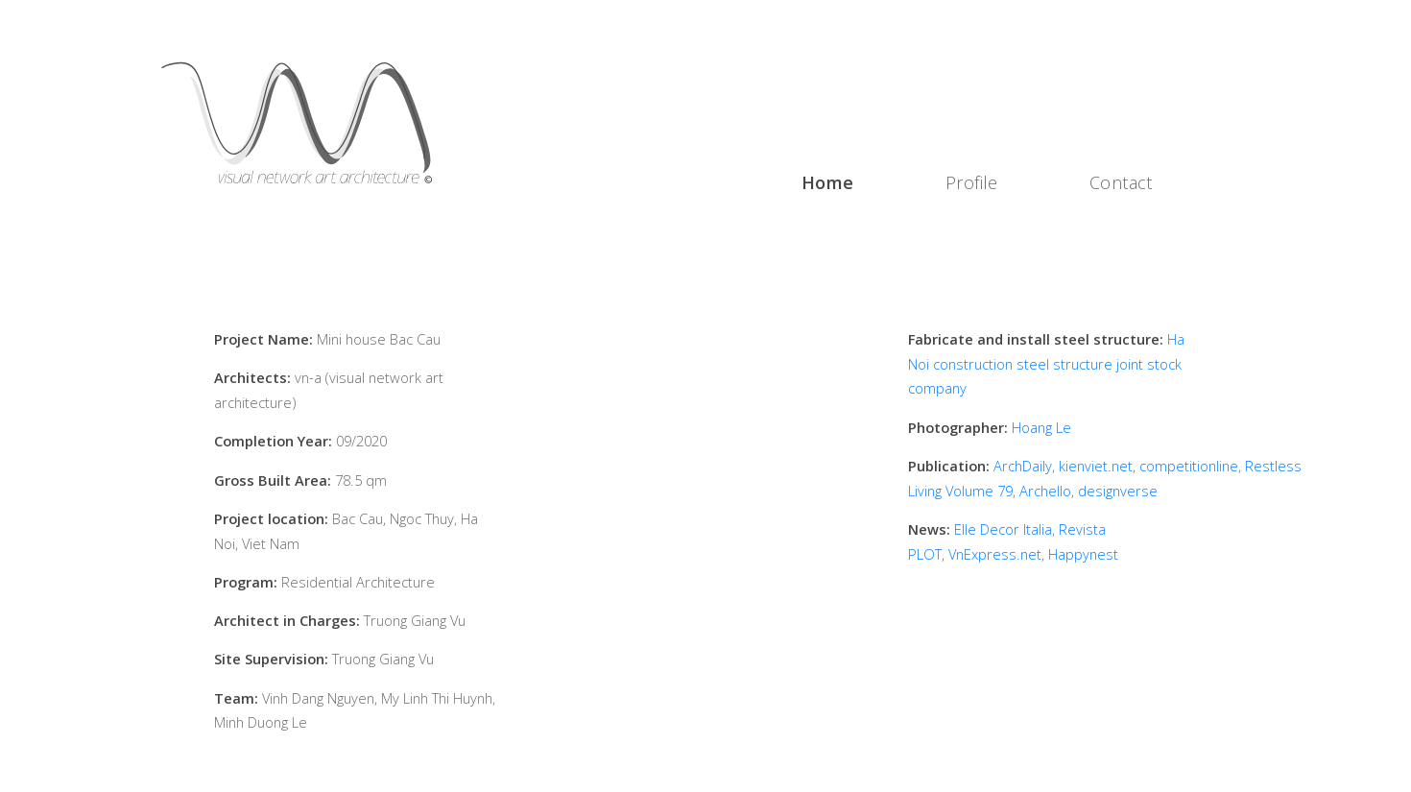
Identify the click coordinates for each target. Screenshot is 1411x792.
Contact (1121, 182)
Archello (1045, 490)
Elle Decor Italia (1003, 529)
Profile (971, 182)
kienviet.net (1096, 465)
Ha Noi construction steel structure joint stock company (1046, 363)
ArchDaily (1022, 465)
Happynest (1083, 554)
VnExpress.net (994, 554)
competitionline (1188, 465)
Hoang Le (1041, 427)
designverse (1118, 490)
